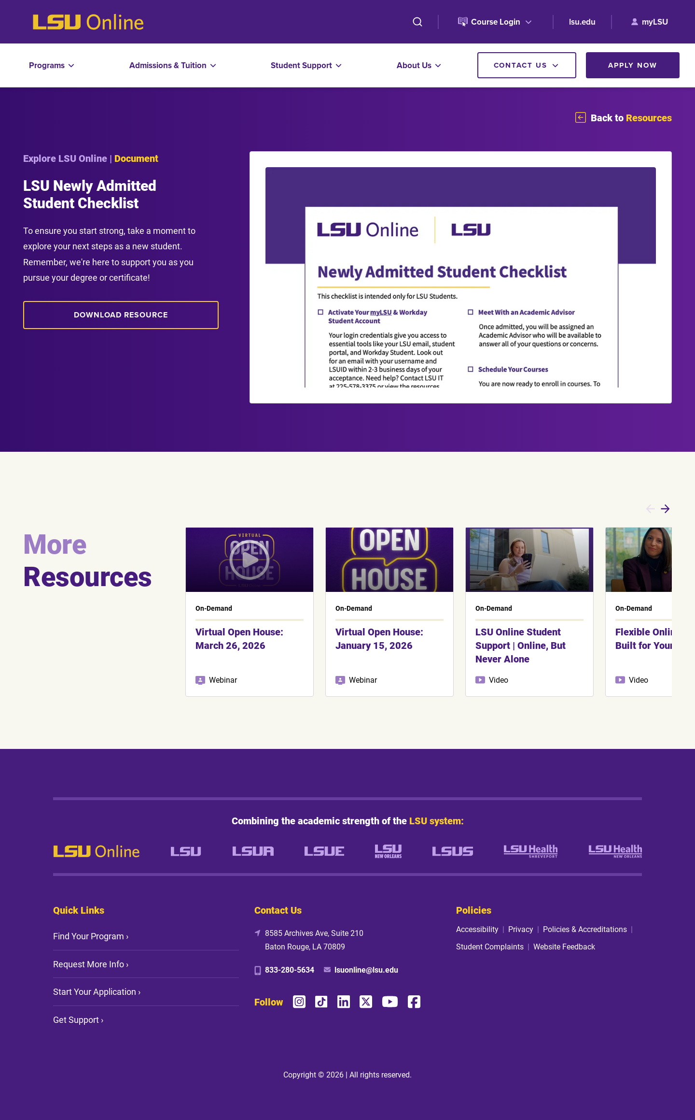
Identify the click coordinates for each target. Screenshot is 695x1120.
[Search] (417, 22)
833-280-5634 (289, 969)
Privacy (520, 929)
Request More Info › (90, 964)
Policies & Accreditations (585, 929)
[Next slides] (665, 509)
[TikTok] (321, 1002)
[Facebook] (414, 1001)
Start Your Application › (96, 991)
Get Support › (78, 1019)
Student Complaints (490, 946)
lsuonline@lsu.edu (366, 969)
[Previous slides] (650, 509)
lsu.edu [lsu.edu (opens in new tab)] (582, 22)
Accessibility (477, 929)
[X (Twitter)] (366, 1001)
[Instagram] (299, 1001)
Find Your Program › (90, 936)
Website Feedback (564, 946)
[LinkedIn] (343, 1001)
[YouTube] (390, 1001)
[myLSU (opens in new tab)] (649, 21)
